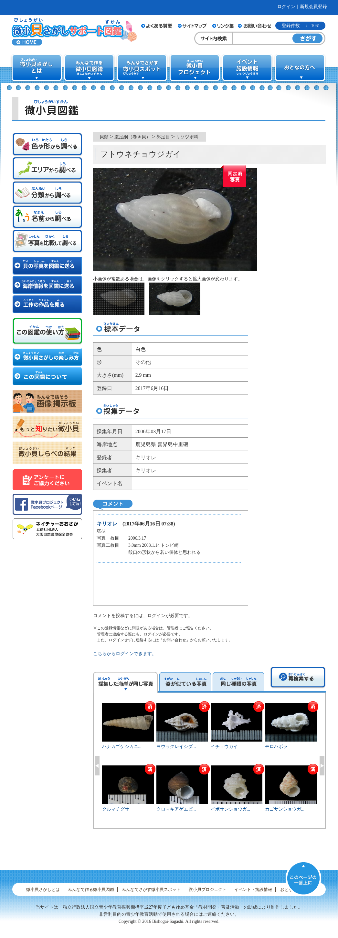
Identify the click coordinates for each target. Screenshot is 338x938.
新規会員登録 (313, 6)
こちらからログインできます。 (124, 653)
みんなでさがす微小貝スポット (151, 889)
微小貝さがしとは (43, 889)
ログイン (286, 6)
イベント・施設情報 (253, 889)
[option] (209, 764)
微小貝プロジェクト (208, 889)
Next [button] (322, 765)
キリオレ (107, 523)
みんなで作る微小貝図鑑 (91, 889)
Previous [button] (97, 765)
